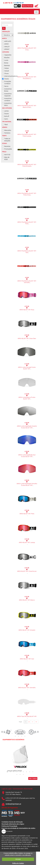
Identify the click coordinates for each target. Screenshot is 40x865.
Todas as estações (6, 140)
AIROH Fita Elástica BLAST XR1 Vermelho (26, 281)
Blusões (5, 57)
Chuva (5, 73)
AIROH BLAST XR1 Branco (27, 600)
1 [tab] (6, 733)
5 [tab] (18, 733)
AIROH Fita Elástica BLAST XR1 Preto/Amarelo (26, 165)
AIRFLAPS (6, 41)
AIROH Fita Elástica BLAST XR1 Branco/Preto (26, 106)
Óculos (5, 79)
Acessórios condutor (7, 99)
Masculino (6, 130)
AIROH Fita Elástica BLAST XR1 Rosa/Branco (26, 77)
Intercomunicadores (7, 76)
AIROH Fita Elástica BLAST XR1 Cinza (26, 49)
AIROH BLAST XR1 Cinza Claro (27, 338)
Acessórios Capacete (7, 95)
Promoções (7, 149)
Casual (5, 71)
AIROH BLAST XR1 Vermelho (27, 687)
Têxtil (5, 124)
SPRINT (5, 49)
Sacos (5, 86)
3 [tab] (12, 733)
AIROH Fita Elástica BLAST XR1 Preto (26, 223)
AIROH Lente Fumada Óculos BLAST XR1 (27, 368)
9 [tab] (31, 733)
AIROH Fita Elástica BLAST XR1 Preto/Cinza (26, 194)
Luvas (5, 60)
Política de (18, 863)
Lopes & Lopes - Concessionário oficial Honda (17, 789)
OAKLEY (6, 46)
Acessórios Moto (7, 104)
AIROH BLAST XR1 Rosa (27, 309)
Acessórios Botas (7, 90)
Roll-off (5, 116)
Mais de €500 (5, 158)
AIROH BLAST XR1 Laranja (27, 542)
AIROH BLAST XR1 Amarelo (27, 630)
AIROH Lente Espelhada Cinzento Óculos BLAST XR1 (27, 427)
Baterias (6, 65)
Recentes (6, 146)
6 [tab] (22, 733)
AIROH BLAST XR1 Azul (27, 659)
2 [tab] (9, 733)
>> (36, 722)
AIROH (5, 44)
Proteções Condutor (6, 82)
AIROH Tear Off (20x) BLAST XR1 (27, 716)
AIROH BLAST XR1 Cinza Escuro (26, 571)
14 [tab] (25, 736)
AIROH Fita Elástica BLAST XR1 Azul (26, 251)
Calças (5, 68)
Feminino (6, 133)
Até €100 (6, 154)
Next (38, 732)
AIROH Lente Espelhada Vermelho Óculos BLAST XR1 (27, 484)
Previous (2, 732)
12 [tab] (18, 736)
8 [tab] (28, 733)
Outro (5, 119)
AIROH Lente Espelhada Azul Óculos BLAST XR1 (26, 455)
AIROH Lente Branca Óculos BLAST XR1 (26, 398)
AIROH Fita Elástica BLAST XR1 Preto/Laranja (26, 135)
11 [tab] (15, 736)
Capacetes (6, 55)
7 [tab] (25, 733)
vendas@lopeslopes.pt (13, 804)
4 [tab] (15, 733)
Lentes (5, 111)
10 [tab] (34, 733)
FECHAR (18, 859)
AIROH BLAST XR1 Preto (27, 513)
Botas (5, 63)
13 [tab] (22, 736)
